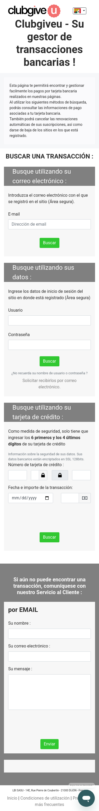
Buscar (49, 242)
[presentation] (48, 517)
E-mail (14, 214)
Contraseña (19, 334)
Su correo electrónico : (29, 646)
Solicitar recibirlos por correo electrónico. (49, 383)
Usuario (15, 310)
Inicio (12, 798)
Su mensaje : (20, 668)
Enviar (49, 743)
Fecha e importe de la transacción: (40, 487)
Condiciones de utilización (44, 798)
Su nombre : (19, 623)
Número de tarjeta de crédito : (36, 464)
